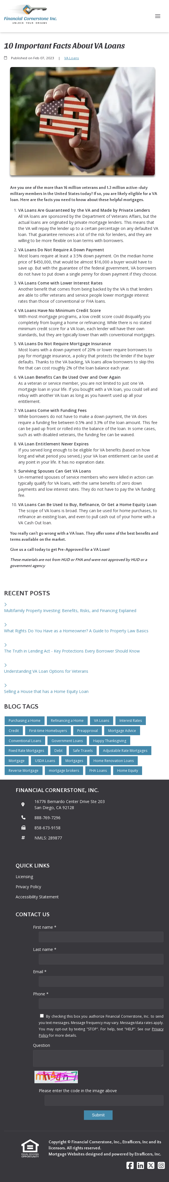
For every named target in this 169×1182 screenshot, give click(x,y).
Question (41, 1045)
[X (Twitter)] (151, 1165)
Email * (40, 971)
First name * (44, 927)
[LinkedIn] (140, 1165)
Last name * (44, 949)
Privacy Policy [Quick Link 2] (28, 886)
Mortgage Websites (67, 1154)
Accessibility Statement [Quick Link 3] (37, 896)
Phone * (41, 994)
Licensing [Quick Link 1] (24, 876)
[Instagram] (161, 1165)
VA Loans (71, 58)
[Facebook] (130, 1165)
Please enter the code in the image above (78, 1090)
